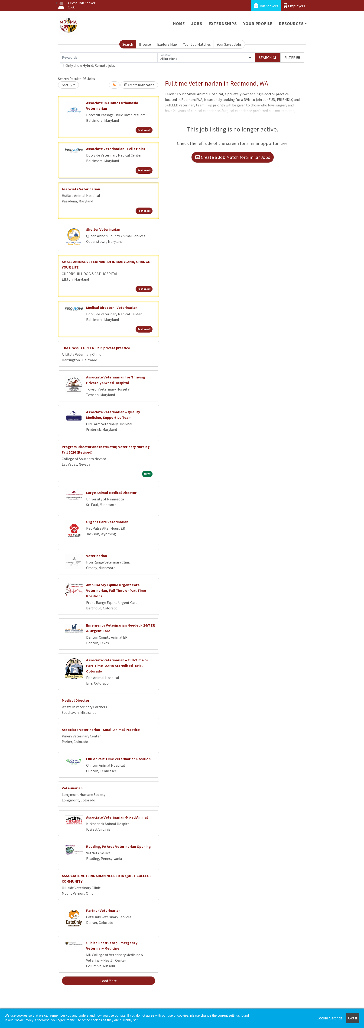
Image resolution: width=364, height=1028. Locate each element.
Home (179, 23)
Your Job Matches (197, 44)
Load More (108, 980)
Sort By (67, 85)
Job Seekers (266, 6)
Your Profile (258, 23)
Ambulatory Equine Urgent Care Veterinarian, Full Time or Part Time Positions (116, 590)
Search (127, 44)
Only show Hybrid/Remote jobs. (90, 65)
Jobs (196, 23)
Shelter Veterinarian (103, 229)
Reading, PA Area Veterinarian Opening (118, 846)
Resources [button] (291, 23)
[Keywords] (108, 57)
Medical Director (75, 700)
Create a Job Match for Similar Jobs (232, 157)
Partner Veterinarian (103, 910)
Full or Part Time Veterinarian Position (118, 758)
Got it (352, 1018)
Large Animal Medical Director (111, 492)
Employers (294, 6)
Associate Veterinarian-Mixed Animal (117, 817)
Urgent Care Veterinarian (107, 521)
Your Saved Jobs (229, 44)
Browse (145, 44)
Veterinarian (96, 555)
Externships (223, 23)
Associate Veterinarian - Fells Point (115, 148)
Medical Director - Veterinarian (111, 307)
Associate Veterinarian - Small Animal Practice (101, 729)
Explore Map (167, 44)
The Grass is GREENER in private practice (96, 348)
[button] (292, 57)
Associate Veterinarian (81, 189)
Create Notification (139, 85)
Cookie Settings (329, 1018)
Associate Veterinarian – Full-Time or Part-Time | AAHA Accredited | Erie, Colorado (117, 665)
